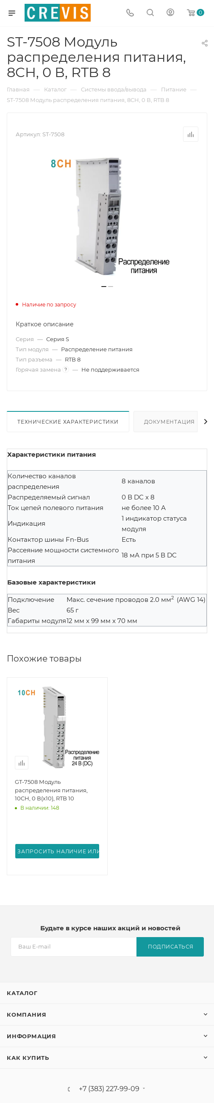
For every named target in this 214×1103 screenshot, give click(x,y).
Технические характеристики (68, 422)
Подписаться (171, 946)
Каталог (22, 993)
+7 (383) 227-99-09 (109, 1089)
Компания (26, 1014)
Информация (31, 1036)
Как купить (28, 1057)
